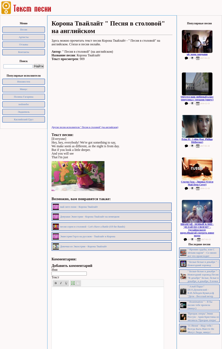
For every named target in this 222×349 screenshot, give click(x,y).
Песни (23, 29)
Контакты (23, 52)
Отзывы (23, 44)
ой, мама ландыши (197, 54)
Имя (54, 269)
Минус (23, 89)
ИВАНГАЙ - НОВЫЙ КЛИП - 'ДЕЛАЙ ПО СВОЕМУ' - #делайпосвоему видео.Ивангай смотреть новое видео (197, 230)
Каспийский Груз (23, 119)
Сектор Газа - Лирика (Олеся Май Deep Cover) (197, 183)
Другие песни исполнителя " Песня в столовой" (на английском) (85, 127)
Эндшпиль (24, 111)
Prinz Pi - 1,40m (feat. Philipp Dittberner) (197, 141)
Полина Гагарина (23, 96)
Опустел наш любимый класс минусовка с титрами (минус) (197, 98)
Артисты (24, 37)
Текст (55, 277)
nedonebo (24, 104)
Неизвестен (23, 81)
